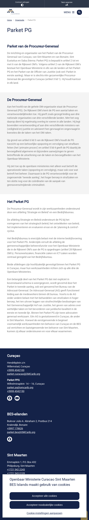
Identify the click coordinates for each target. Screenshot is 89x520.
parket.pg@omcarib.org (20, 387)
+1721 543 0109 (16, 473)
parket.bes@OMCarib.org (21, 432)
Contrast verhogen (22, 3)
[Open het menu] (69, 12)
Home (9, 20)
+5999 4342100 (15, 370)
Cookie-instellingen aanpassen (44, 513)
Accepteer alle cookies (44, 496)
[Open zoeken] (79, 12)
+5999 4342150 (15, 391)
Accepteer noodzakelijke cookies (44, 504)
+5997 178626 (15, 428)
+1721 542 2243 (16, 469)
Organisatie (19, 20)
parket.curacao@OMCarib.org (23, 373)
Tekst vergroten (66, 3)
